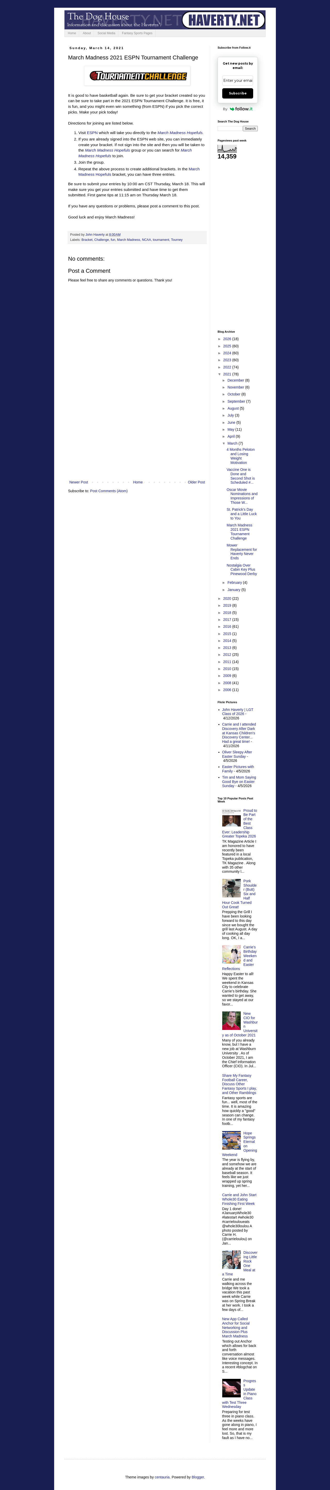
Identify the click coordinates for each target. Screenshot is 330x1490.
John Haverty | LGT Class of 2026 (237, 712)
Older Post (196, 482)
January (234, 590)
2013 (227, 648)
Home (72, 33)
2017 (227, 620)
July (231, 415)
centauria (162, 1477)
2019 (227, 605)
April (231, 436)
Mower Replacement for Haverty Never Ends (242, 551)
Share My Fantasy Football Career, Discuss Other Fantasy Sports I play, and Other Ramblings (239, 1084)
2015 (227, 634)
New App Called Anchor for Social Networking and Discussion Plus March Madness (236, 1327)
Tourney (177, 240)
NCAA (146, 240)
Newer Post (78, 482)
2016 (227, 626)
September (236, 401)
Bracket (87, 240)
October (234, 394)
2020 (227, 598)
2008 (227, 683)
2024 (227, 353)
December (236, 380)
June (231, 422)
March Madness (128, 240)
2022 (227, 367)
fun (113, 240)
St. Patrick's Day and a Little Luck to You (242, 513)
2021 (227, 374)
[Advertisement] (137, 437)
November (236, 387)
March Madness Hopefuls (180, 132)
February (235, 582)
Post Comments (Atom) (109, 491)
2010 (227, 669)
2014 (227, 641)
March (232, 443)
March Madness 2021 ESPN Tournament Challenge (239, 531)
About (87, 33)
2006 (227, 690)
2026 (227, 339)
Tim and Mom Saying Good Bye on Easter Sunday (239, 781)
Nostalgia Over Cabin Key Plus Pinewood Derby (242, 569)
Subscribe (238, 93)
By (237, 109)
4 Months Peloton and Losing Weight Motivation (241, 455)
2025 (227, 346)
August (233, 408)
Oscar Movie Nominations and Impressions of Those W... (242, 496)
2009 (227, 676)
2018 (227, 613)
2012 (227, 655)
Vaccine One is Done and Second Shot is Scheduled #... (241, 476)
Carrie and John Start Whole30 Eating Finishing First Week (239, 1199)
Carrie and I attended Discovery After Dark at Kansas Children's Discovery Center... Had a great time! (239, 733)
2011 (227, 662)
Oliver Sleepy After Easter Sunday (237, 754)
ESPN (92, 132)
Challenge (101, 240)
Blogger (198, 1477)
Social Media (106, 33)
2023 (227, 360)
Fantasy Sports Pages (137, 33)
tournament (161, 240)
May (231, 429)
